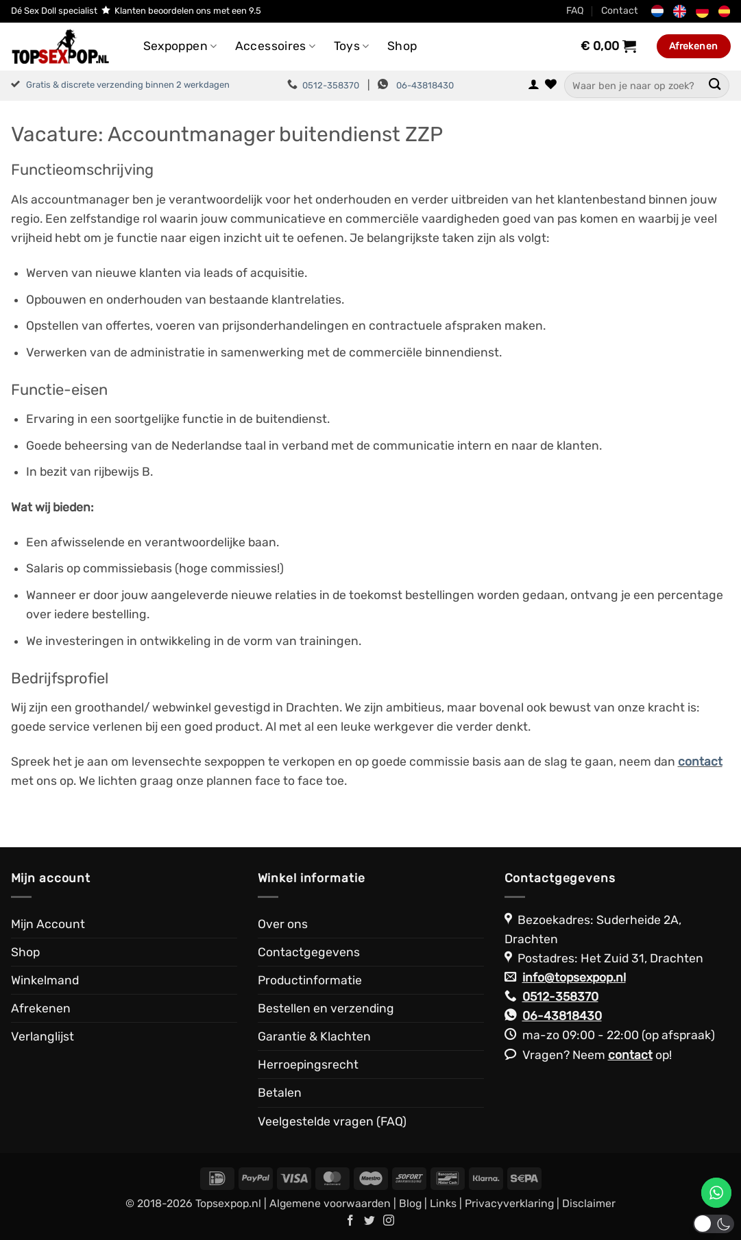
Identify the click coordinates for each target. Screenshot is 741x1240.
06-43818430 (425, 85)
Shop (402, 46)
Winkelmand (45, 980)
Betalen (280, 1092)
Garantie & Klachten (314, 1036)
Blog (410, 1203)
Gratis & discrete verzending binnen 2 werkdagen (128, 85)
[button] (534, 85)
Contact (619, 10)
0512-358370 (330, 85)
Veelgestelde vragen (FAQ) (332, 1121)
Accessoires (275, 46)
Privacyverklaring (509, 1203)
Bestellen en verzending (326, 1008)
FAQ (575, 10)
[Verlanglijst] (551, 85)
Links (443, 1203)
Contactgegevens (309, 952)
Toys (351, 46)
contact (630, 1055)
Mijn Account (48, 924)
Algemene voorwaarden (330, 1203)
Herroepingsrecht (308, 1064)
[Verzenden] (715, 85)
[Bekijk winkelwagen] (609, 46)
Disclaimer (589, 1203)
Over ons (283, 924)
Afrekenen (41, 1008)
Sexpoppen (180, 46)
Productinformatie (310, 980)
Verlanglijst (42, 1036)
